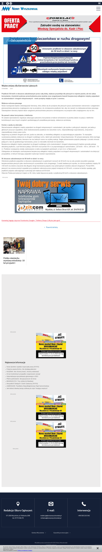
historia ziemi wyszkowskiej (2, 4)
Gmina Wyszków (38, 533)
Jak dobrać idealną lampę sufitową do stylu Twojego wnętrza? (27, 388)
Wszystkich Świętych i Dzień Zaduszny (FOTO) (22, 383)
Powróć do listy (52, 227)
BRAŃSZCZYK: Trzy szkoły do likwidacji (20, 381)
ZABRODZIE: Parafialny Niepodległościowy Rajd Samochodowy (28, 386)
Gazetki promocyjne (60, 533)
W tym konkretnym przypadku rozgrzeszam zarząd (23, 374)
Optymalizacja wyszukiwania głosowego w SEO (22, 376)
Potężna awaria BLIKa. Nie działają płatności (21, 369)
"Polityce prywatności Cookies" (24, 550)
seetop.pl (53, 545)
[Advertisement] (51, 462)
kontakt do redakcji (99, 3)
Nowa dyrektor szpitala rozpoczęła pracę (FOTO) (23, 367)
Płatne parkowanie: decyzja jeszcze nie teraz (21, 379)
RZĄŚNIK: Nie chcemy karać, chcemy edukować (23, 371)
